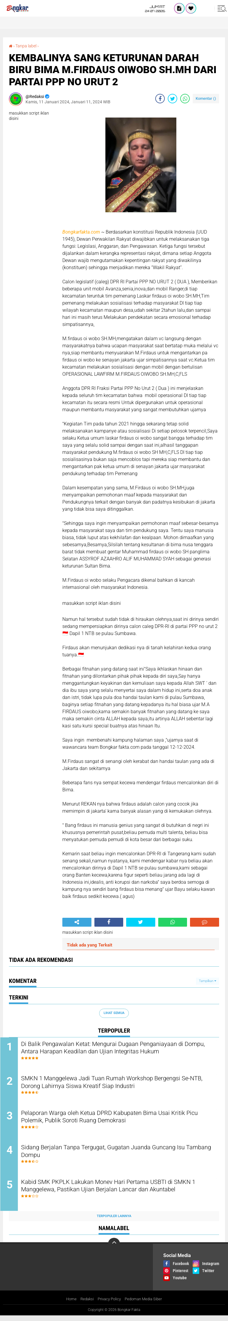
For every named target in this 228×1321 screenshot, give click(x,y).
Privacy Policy (108, 1304)
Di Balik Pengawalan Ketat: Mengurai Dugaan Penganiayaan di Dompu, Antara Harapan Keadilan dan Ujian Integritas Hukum (117, 1049)
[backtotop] (114, 1249)
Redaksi (84, 1304)
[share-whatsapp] (185, 98)
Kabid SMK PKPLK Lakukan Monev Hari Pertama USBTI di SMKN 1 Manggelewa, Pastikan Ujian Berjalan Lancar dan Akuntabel (112, 1196)
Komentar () (206, 98)
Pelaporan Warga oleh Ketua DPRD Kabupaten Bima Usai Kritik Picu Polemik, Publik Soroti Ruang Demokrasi (118, 1120)
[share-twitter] (172, 98)
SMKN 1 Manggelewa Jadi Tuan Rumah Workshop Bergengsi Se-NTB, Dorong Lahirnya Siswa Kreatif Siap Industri (116, 1084)
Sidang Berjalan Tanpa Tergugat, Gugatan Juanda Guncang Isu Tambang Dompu (118, 1156)
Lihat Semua (114, 1013)
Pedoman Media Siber (145, 1304)
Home (68, 1304)
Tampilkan (207, 981)
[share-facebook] (160, 98)
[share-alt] (76, 922)
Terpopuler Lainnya (114, 1221)
